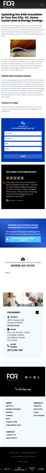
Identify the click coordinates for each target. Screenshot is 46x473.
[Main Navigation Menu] (41, 4)
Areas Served (11, 438)
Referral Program (13, 409)
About (9, 403)
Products (38, 403)
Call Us (5, 469)
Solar (36, 412)
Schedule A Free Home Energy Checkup (21, 239)
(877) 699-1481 (14, 350)
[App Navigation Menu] (41, 469)
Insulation (38, 409)
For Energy (23, 312)
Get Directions (13, 325)
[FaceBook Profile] (26, 377)
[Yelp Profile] (38, 377)
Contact (10, 432)
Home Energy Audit (13, 425)
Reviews (9, 412)
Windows (37, 406)
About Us (9, 406)
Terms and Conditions (28, 453)
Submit (23, 156)
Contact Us (11, 435)
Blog (8, 419)
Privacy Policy (14, 453)
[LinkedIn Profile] (34, 377)
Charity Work (11, 422)
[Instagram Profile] (30, 377)
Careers (9, 415)
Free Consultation (17, 469)
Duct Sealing (39, 415)
